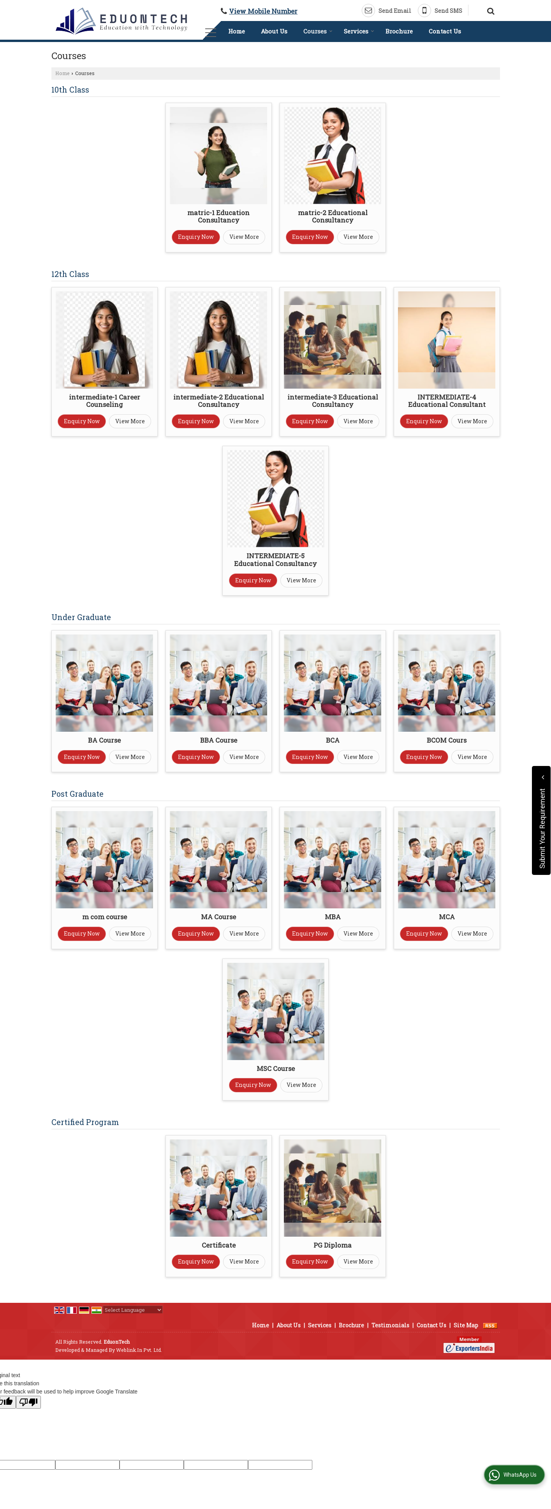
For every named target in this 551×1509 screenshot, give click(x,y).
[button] (263, 11)
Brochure (399, 31)
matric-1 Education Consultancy (218, 216)
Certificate (219, 1245)
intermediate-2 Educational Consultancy (218, 401)
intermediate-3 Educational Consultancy (332, 401)
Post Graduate (77, 794)
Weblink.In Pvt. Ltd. (139, 1350)
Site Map (466, 1325)
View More (244, 236)
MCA (447, 916)
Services (359, 31)
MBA (333, 916)
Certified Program (85, 1122)
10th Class (70, 89)
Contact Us (445, 31)
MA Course (218, 916)
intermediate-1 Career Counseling (104, 401)
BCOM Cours (447, 740)
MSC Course (276, 1068)
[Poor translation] (28, 1402)
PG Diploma (332, 1245)
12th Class (70, 274)
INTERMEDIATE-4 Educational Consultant (447, 401)
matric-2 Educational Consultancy (333, 216)
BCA (333, 740)
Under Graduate (81, 617)
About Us (274, 31)
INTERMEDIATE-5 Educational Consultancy (275, 559)
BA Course (104, 740)
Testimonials (390, 1325)
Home (236, 31)
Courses (318, 31)
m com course (104, 916)
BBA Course (218, 740)
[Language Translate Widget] (133, 1310)
